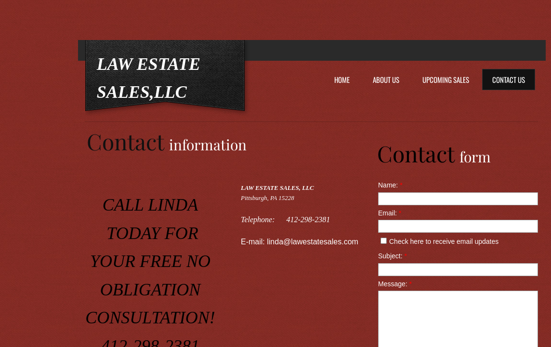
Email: (389, 213)
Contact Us (508, 79)
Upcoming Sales (445, 79)
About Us (386, 79)
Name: (390, 185)
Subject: (392, 256)
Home (342, 79)
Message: (395, 284)
